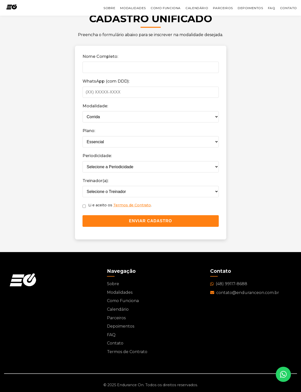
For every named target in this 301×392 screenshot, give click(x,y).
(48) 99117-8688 (228, 283)
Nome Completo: (100, 56)
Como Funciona (166, 8)
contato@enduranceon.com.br (244, 292)
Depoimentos (250, 8)
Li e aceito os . (120, 205)
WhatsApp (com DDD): (106, 81)
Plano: (89, 130)
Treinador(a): (95, 180)
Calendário (196, 8)
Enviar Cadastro (150, 221)
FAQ (271, 8)
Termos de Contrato (132, 205)
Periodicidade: (97, 155)
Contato (288, 8)
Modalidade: (95, 106)
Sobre (109, 8)
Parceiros (223, 8)
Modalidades (133, 8)
